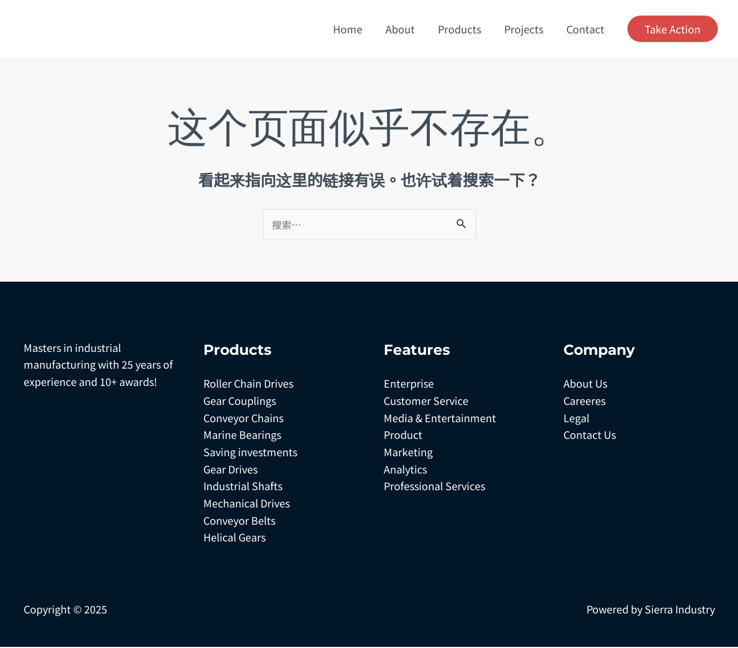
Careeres (584, 401)
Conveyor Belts (239, 520)
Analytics (405, 469)
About (408, 28)
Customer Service (426, 401)
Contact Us (589, 435)
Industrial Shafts (242, 486)
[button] (672, 29)
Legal (576, 418)
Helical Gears (234, 537)
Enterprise (409, 384)
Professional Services (434, 486)
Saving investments (250, 452)
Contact (586, 28)
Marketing (408, 452)
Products (465, 28)
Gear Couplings (239, 401)
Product (403, 435)
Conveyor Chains (243, 418)
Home (358, 28)
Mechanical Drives (246, 504)
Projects (527, 28)
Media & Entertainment (440, 418)
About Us (585, 384)
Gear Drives (230, 469)
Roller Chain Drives (248, 384)
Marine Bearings (242, 435)
